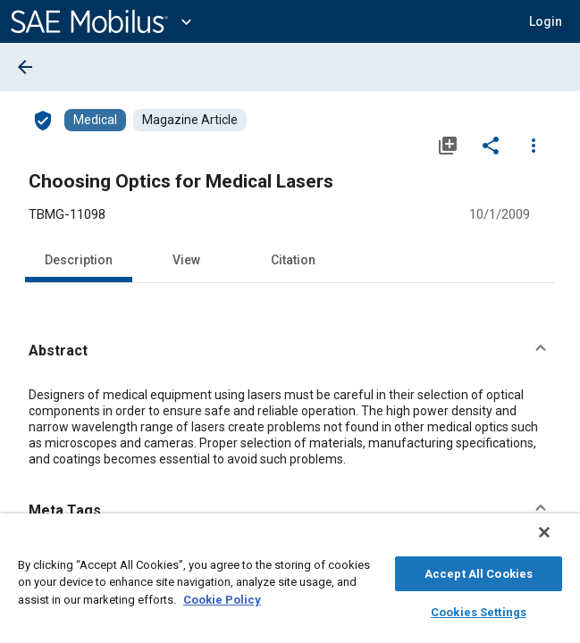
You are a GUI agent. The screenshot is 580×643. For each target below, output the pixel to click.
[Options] (533, 145)
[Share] (491, 145)
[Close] (556, 541)
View (186, 260)
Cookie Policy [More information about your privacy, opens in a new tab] (222, 597)
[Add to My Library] (448, 145)
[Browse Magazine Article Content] (190, 120)
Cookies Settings (478, 609)
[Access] (43, 120)
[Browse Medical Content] (95, 120)
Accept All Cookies (478, 571)
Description (79, 260)
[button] (290, 351)
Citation (293, 260)
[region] (290, 582)
